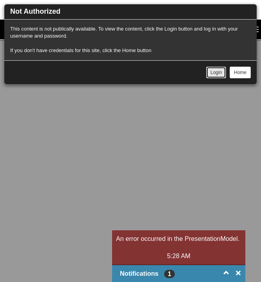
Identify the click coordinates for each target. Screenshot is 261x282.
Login (216, 72)
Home (240, 72)
